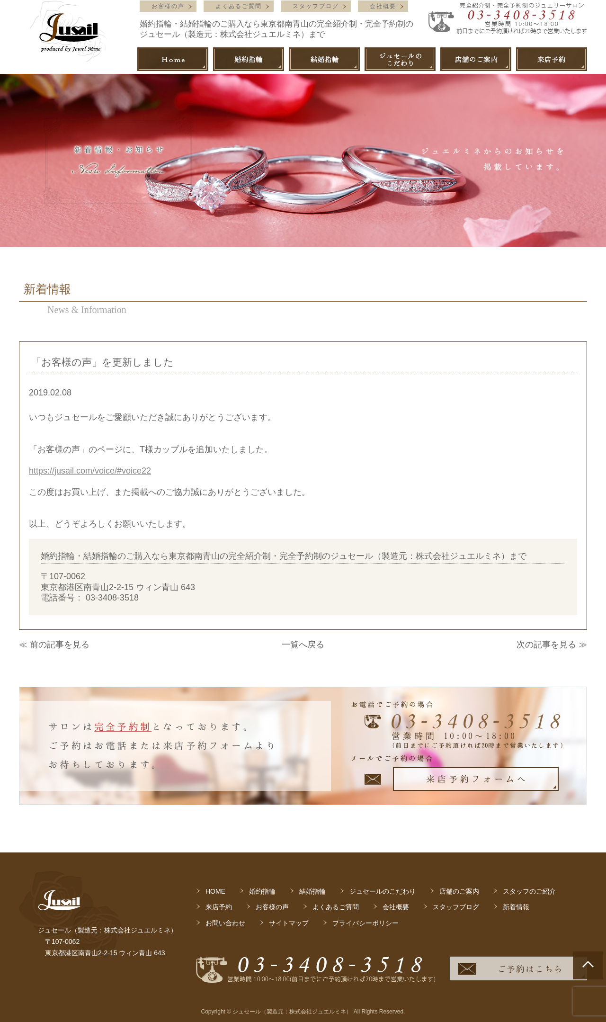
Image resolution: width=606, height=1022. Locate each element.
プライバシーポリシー (365, 923)
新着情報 (516, 907)
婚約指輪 (262, 891)
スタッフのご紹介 (529, 891)
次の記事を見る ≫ (552, 644)
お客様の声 (168, 6)
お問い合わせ (225, 923)
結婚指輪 (312, 891)
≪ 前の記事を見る (54, 644)
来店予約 (218, 907)
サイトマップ (289, 923)
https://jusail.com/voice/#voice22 (90, 470)
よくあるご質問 (238, 6)
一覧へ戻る (303, 644)
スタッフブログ (316, 6)
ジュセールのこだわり (382, 891)
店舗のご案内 (459, 891)
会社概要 (383, 6)
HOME (215, 891)
